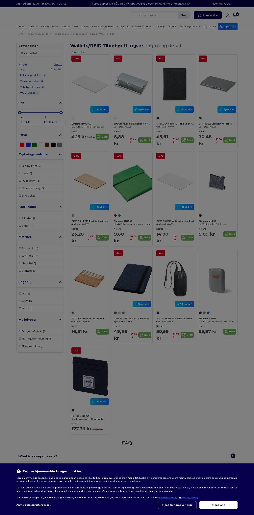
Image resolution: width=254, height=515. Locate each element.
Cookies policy (168, 497)
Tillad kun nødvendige (177, 504)
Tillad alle (218, 504)
